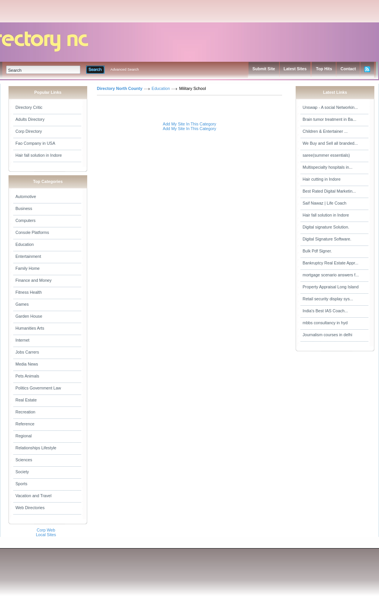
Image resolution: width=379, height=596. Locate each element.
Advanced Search (124, 69)
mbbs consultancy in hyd (325, 322)
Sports (21, 483)
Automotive (25, 196)
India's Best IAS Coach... (325, 310)
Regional (23, 435)
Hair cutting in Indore (321, 179)
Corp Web (46, 530)
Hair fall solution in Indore (38, 155)
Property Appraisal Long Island (331, 286)
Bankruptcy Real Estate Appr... (331, 263)
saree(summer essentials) (326, 155)
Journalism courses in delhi (327, 334)
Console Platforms (32, 232)
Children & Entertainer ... (325, 131)
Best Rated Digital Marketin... (329, 191)
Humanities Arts (29, 328)
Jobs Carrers (27, 352)
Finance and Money (33, 280)
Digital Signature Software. (327, 239)
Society (22, 471)
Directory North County (119, 88)
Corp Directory (28, 131)
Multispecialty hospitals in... (327, 167)
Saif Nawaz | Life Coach (325, 203)
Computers (25, 220)
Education (24, 244)
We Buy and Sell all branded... (330, 143)
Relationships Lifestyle (35, 447)
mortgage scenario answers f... (331, 275)
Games (22, 304)
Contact (348, 68)
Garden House (28, 316)
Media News (26, 364)
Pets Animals (27, 376)
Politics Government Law (38, 388)
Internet (22, 340)
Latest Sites (295, 68)
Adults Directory (29, 119)
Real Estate (26, 400)
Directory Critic (28, 107)
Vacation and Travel (33, 495)
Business (23, 208)
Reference (24, 424)
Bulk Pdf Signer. (317, 251)
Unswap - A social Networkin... (330, 107)
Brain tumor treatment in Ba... (329, 119)
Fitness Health (28, 292)
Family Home (27, 268)
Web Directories (30, 507)
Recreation (25, 412)
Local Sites (46, 534)
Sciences (23, 459)
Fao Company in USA (35, 143)
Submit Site (263, 68)
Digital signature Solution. (326, 227)
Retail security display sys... (328, 298)
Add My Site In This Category (189, 124)
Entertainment (28, 256)
